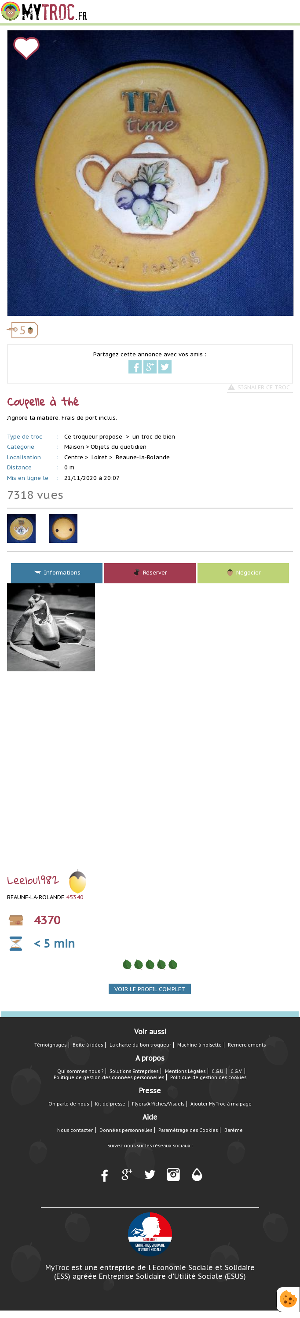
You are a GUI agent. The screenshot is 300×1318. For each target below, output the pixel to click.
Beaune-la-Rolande (143, 457)
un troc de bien (153, 436)
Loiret (99, 457)
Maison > (76, 446)
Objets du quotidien (118, 446)
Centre (73, 457)
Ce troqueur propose (94, 436)
